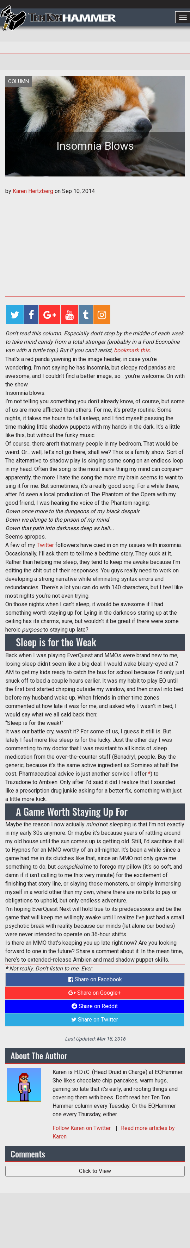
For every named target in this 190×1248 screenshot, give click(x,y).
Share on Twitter (94, 1019)
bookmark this (131, 350)
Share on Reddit (95, 1006)
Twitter (45, 545)
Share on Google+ (94, 992)
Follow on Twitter (82, 1128)
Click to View (95, 1171)
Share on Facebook (95, 979)
